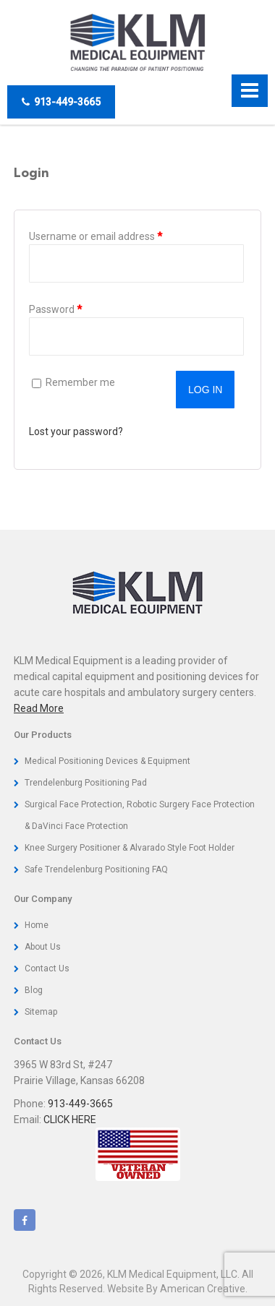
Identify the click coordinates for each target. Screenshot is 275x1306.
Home (36, 925)
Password (75, 308)
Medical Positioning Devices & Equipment (107, 761)
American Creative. (204, 1288)
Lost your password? (76, 431)
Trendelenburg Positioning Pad (86, 783)
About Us (43, 947)
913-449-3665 (61, 102)
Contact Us (47, 968)
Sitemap (41, 1012)
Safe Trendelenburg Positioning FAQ (96, 869)
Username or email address (116, 235)
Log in (205, 389)
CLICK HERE (69, 1119)
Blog (34, 990)
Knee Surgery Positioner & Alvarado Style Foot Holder (129, 848)
